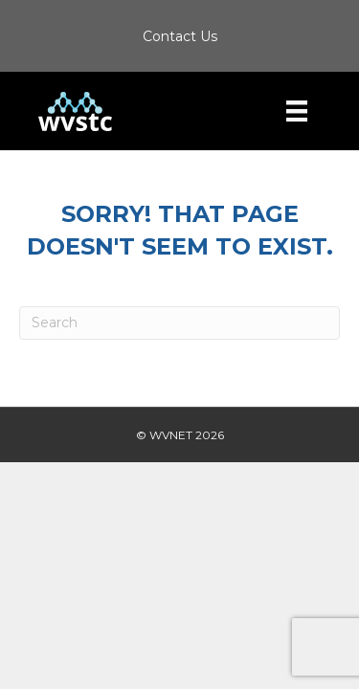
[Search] (179, 323)
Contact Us (180, 36)
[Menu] (297, 111)
